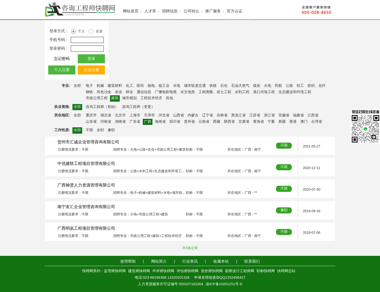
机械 (100, 86)
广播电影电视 (166, 92)
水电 (176, 86)
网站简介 (159, 262)
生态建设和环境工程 (294, 92)
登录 (91, 59)
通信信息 (144, 92)
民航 (278, 86)
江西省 (313, 115)
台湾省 (316, 122)
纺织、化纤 (317, 86)
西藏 (216, 122)
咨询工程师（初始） (102, 107)
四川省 (174, 122)
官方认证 (234, 11)
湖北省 (105, 115)
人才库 (150, 11)
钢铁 (89, 92)
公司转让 (191, 11)
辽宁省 (207, 115)
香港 (293, 122)
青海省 (258, 122)
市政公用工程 (97, 98)
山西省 (178, 115)
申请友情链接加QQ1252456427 (219, 278)
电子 (89, 86)
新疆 (282, 122)
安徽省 (283, 115)
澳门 (304, 122)
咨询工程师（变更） (138, 107)
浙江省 (269, 115)
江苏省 (254, 115)
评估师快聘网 (187, 271)
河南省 (105, 122)
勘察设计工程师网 (239, 271)
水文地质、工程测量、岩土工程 (205, 92)
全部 (77, 86)
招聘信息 (170, 11)
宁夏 (271, 122)
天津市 (149, 115)
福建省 (298, 115)
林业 (129, 92)
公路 (289, 86)
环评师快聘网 (163, 271)
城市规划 (129, 98)
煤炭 (256, 86)
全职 (100, 130)
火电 (267, 86)
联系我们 (252, 262)
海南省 (160, 122)
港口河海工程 (264, 92)
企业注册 (91, 70)
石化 (224, 86)
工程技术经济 (151, 98)
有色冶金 (104, 92)
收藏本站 (221, 262)
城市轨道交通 (195, 86)
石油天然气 (240, 86)
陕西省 (229, 122)
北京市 (120, 115)
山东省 (91, 122)
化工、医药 (135, 86)
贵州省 (189, 122)
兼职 (111, 130)
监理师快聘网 (115, 271)
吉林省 (222, 115)
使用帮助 (128, 262)
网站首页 (130, 11)
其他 (169, 98)
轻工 (300, 86)
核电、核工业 (158, 86)
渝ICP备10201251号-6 (224, 284)
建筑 (115, 98)
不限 (89, 130)
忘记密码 (62, 59)
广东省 (134, 122)
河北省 (163, 115)
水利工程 (242, 92)
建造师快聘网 (139, 271)
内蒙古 (193, 115)
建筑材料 (115, 86)
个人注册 (62, 70)
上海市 (134, 115)
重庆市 (91, 115)
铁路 (213, 86)
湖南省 (120, 122)
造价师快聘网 (212, 271)
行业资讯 (190, 262)
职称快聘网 (266, 271)
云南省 (203, 122)
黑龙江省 (238, 115)
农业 (118, 92)
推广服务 (213, 11)
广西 (147, 122)
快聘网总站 (286, 271)
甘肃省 (243, 122)
